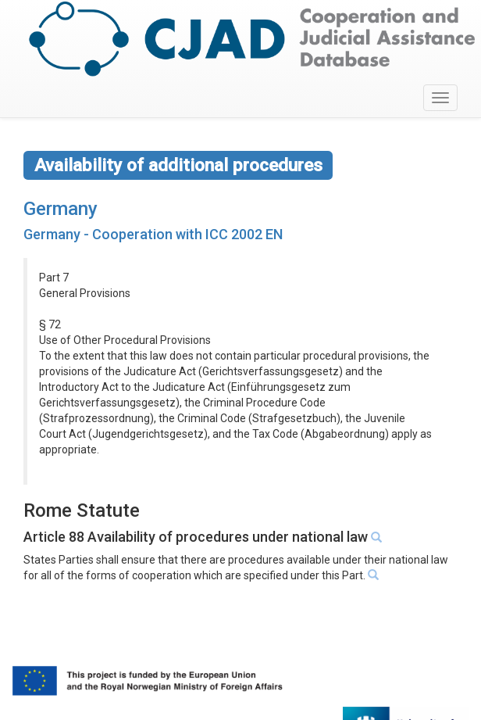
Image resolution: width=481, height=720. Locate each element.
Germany (60, 209)
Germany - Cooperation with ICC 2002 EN (153, 234)
